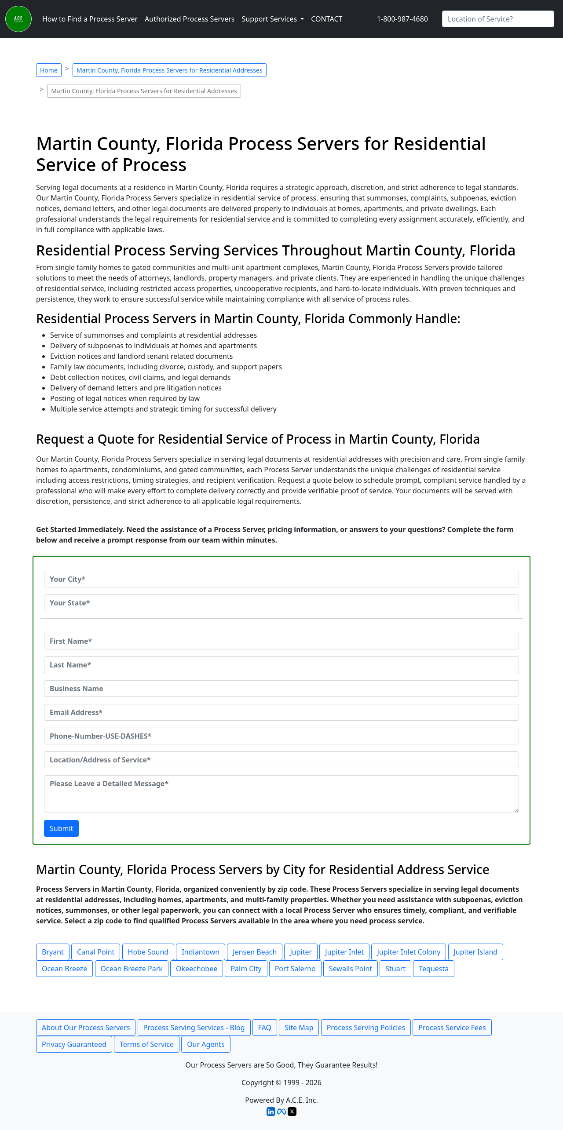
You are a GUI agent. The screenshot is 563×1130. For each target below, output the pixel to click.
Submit (61, 828)
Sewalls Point (350, 968)
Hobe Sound (148, 952)
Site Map (299, 1027)
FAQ (264, 1027)
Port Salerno (295, 968)
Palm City (245, 968)
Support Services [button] (270, 19)
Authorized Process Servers (189, 19)
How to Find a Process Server (90, 19)
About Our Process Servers (86, 1027)
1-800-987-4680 (402, 19)
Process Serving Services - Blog (194, 1027)
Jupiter (301, 952)
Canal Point (95, 952)
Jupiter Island (476, 952)
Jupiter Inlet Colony (408, 952)
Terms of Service (147, 1044)
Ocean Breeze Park (132, 968)
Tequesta (434, 968)
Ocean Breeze (64, 968)
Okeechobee (196, 968)
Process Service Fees (452, 1027)
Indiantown (200, 952)
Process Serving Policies (366, 1027)
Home (49, 70)
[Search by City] (498, 19)
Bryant (53, 952)
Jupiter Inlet (344, 952)
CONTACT (326, 19)
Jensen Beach (255, 952)
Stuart (395, 968)
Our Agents (206, 1044)
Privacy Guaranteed (74, 1044)
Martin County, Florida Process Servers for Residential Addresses (170, 70)
